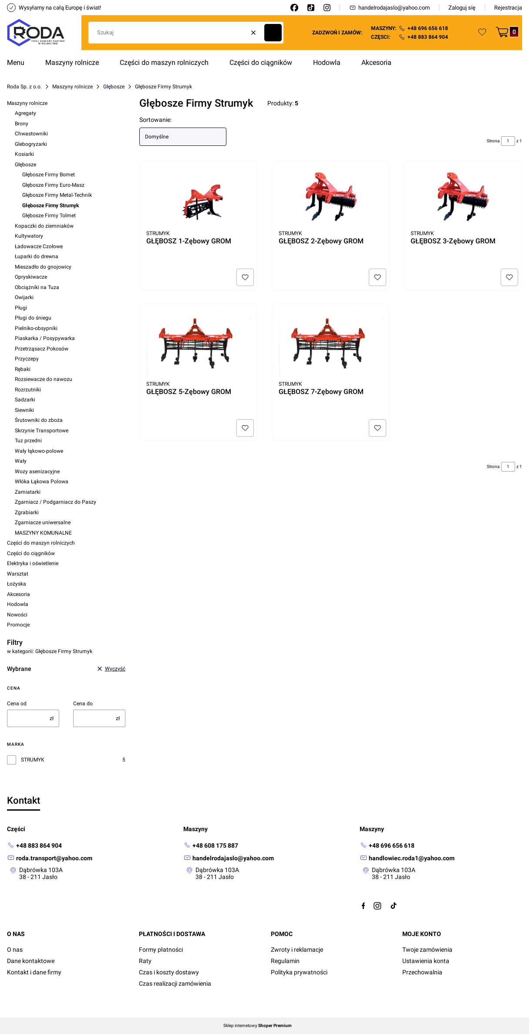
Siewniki (24, 410)
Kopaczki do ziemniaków (44, 226)
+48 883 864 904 (428, 37)
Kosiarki (24, 154)
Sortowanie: (155, 119)
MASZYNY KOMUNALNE (43, 533)
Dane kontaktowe (30, 960)
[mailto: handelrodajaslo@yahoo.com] (228, 858)
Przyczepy (27, 359)
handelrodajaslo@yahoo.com (389, 7)
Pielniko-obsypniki (36, 328)
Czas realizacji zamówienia (175, 983)
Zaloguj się (461, 7)
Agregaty (25, 113)
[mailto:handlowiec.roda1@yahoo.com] (407, 858)
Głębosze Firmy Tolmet (49, 215)
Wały (21, 461)
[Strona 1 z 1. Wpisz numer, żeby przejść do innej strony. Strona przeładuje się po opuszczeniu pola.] (508, 141)
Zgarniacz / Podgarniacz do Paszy (55, 502)
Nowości (17, 615)
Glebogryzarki (31, 144)
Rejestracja (508, 7)
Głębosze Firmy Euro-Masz (53, 185)
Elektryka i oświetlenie (32, 563)
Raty (145, 960)
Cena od (17, 704)
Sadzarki (25, 400)
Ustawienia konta (425, 960)
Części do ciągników (31, 553)
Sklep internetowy (257, 1026)
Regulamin (285, 960)
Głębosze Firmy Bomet (48, 175)
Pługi (21, 308)
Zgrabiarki (27, 512)
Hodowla (17, 604)
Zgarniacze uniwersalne (43, 522)
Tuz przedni (28, 441)
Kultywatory (29, 236)
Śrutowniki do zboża (39, 420)
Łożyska (16, 584)
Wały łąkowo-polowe (39, 451)
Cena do (83, 704)
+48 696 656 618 (428, 28)
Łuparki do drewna (36, 256)
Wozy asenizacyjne (37, 471)
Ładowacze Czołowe (39, 246)
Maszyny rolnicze (72, 87)
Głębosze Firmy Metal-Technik (57, 195)
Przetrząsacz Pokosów (41, 349)
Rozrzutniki (28, 390)
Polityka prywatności (299, 972)
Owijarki (24, 297)
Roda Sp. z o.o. (24, 87)
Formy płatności (161, 949)
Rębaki (22, 369)
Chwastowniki (31, 134)
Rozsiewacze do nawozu (43, 379)
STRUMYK (32, 760)
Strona (493, 140)
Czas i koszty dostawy (169, 972)
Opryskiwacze (31, 277)
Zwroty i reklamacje (297, 949)
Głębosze (114, 87)
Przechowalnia (422, 972)
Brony (21, 124)
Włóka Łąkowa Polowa (41, 481)
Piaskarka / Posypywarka (45, 338)
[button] (273, 32)
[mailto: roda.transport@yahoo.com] (49, 858)
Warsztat (17, 574)
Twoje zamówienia (427, 949)
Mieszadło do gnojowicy (43, 267)
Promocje (18, 625)
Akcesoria (18, 594)
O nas (15, 949)
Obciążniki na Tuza (37, 287)
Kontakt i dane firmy (34, 972)
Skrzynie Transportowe (41, 431)
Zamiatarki (27, 492)
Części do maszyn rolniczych (41, 543)
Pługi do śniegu (33, 318)
